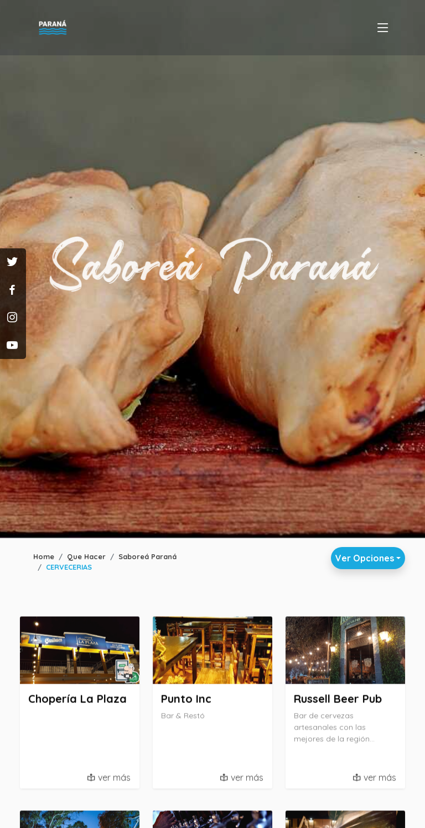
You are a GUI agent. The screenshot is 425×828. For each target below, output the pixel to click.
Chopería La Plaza (77, 702)
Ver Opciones (364, 558)
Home (43, 556)
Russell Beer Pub (338, 702)
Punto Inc (186, 702)
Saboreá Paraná (147, 556)
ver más (114, 780)
